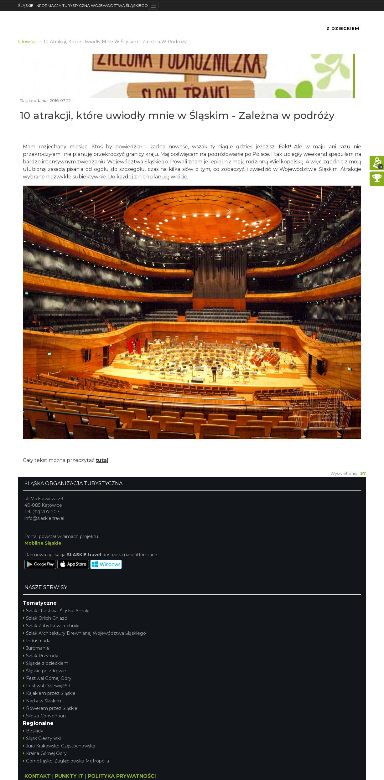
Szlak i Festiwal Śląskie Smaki (56, 610)
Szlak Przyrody (40, 656)
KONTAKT (37, 776)
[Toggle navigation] (153, 6)
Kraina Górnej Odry (45, 753)
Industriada (36, 641)
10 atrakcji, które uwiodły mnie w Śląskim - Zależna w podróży (177, 115)
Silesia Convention (44, 716)
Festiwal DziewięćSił (46, 686)
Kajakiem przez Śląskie (49, 693)
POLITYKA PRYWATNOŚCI (122, 776)
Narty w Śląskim (42, 701)
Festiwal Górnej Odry (47, 678)
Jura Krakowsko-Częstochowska (59, 746)
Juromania (36, 648)
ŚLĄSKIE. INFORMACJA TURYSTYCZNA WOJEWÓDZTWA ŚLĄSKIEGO (83, 5)
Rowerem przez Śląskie (50, 708)
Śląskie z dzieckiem (45, 663)
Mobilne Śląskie (42, 543)
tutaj (102, 460)
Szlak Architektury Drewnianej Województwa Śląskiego (84, 633)
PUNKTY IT (69, 776)
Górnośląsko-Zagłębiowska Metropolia (66, 761)
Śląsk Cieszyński (42, 738)
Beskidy (33, 731)
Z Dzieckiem (342, 28)
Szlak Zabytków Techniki (51, 626)
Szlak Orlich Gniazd (45, 618)
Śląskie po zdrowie (44, 671)
